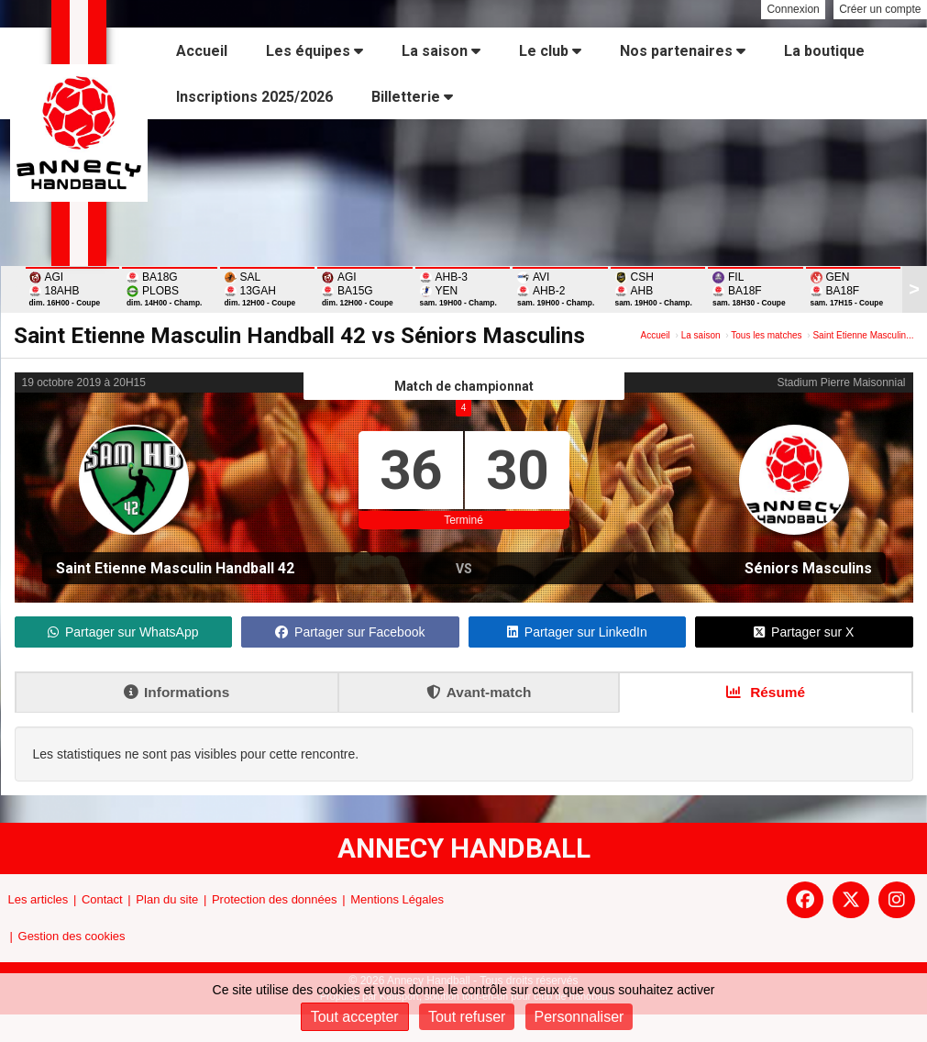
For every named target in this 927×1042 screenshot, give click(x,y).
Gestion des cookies (72, 936)
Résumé (765, 692)
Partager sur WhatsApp (123, 632)
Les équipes (314, 51)
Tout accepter (355, 1017)
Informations (176, 692)
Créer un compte (880, 9)
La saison (441, 51)
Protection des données (274, 899)
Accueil (201, 51)
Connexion (793, 9)
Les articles (38, 899)
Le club (550, 51)
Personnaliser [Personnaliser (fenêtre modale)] (579, 1017)
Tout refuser (466, 1017)
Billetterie (412, 96)
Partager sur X (804, 632)
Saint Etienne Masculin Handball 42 (175, 568)
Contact (102, 899)
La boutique (824, 51)
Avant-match (479, 692)
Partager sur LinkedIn (577, 632)
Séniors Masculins (808, 568)
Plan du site (167, 899)
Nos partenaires (682, 51)
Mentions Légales (397, 899)
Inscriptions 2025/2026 (254, 96)
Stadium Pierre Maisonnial (841, 382)
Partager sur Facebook (350, 632)
